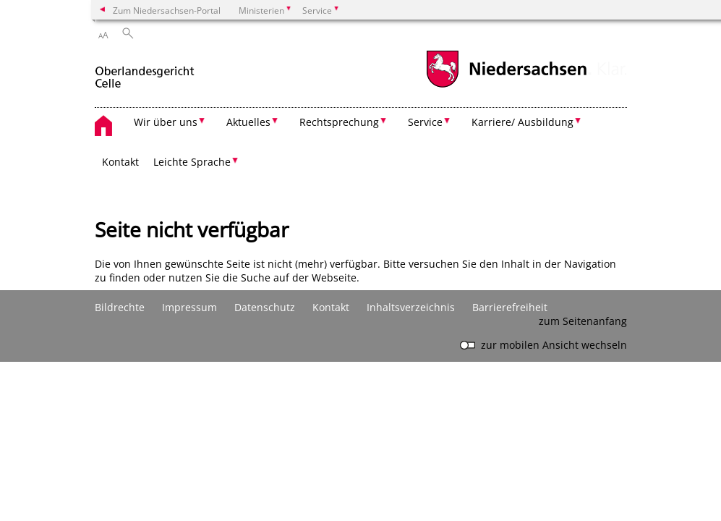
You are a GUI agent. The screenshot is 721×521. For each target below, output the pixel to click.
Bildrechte (120, 307)
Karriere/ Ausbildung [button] (522, 122)
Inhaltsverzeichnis (411, 307)
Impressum (189, 307)
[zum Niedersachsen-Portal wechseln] (506, 86)
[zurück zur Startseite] (145, 71)
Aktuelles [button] (248, 122)
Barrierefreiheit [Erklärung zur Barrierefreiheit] (509, 307)
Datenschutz (264, 307)
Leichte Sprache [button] (192, 162)
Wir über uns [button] (165, 122)
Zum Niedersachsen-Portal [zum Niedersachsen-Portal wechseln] (167, 10)
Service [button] (425, 122)
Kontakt (120, 162)
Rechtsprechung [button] (339, 122)
